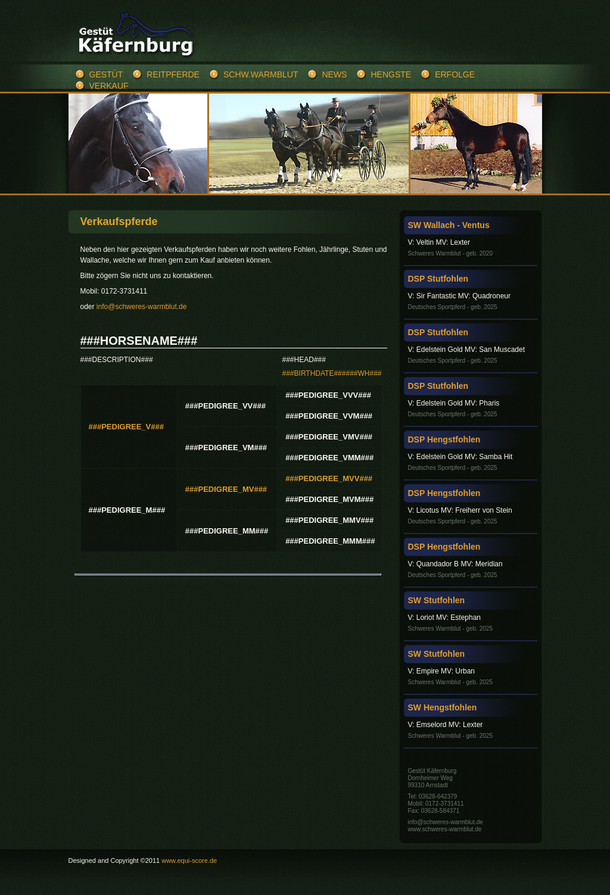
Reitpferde (173, 74)
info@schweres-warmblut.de (142, 307)
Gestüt (106, 74)
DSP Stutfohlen (438, 278)
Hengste (391, 74)
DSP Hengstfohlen (444, 439)
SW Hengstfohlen (442, 707)
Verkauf (109, 86)
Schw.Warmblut (260, 74)
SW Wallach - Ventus (449, 225)
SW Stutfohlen (436, 600)
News (334, 74)
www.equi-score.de (189, 860)
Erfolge (455, 74)
